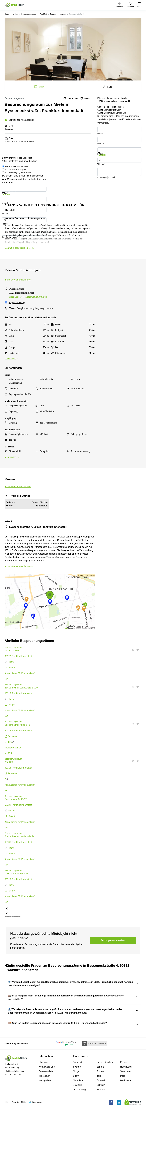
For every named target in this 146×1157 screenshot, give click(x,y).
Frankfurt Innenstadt (57, 14)
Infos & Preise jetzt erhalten (111, 107)
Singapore (125, 1122)
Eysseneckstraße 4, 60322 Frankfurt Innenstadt (103, 993)
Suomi (76, 1127)
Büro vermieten (46, 1122)
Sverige (77, 1118)
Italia (99, 1127)
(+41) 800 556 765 (13, 1125)
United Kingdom (105, 1113)
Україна (101, 1140)
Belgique (77, 1136)
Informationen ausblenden (19, 279)
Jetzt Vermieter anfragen (110, 110)
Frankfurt (43, 14)
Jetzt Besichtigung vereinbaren (112, 113)
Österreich (102, 1131)
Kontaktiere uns (47, 1118)
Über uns (43, 1113)
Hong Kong (126, 1118)
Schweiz (101, 1136)
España (100, 1118)
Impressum (44, 1127)
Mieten (15, 14)
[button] (132, 687)
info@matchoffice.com (14, 1122)
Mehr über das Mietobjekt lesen (20, 248)
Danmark (77, 1113)
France (100, 1122)
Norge (76, 1122)
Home (7, 14)
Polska (123, 1113)
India (122, 1127)
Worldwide (125, 1131)
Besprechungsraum (28, 14)
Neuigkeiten (45, 1131)
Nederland (78, 1131)
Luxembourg (79, 1140)
